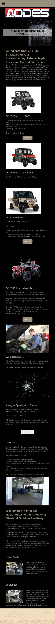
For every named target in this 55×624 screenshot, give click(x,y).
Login (48, 612)
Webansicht (46, 614)
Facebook (27, 432)
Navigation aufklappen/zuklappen (27, 3)
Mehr (36, 573)
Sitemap (20, 612)
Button (27, 138)
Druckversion (11, 612)
